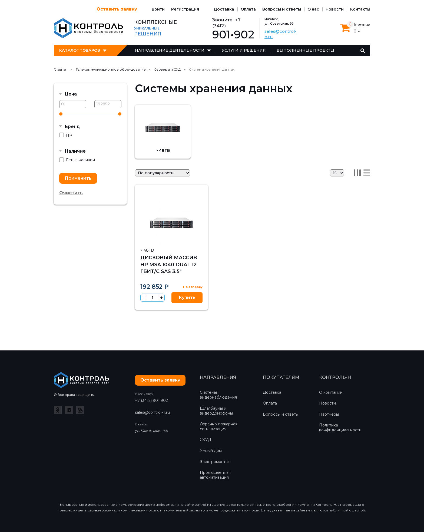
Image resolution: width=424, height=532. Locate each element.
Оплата (248, 9)
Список (366, 172)
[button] (161, 298)
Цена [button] (71, 94)
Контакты (360, 9)
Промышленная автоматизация (215, 475)
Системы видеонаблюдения (218, 395)
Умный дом (211, 450)
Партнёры (329, 414)
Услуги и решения (244, 50)
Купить (187, 297)
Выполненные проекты (305, 50)
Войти (158, 9)
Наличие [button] (75, 151)
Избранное (188, 193)
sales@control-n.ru (152, 412)
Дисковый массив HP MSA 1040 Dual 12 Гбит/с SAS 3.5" (168, 264)
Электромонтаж (215, 461)
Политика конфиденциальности (340, 427)
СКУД (205, 439)
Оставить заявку (117, 9)
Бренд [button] (72, 126)
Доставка (224, 9)
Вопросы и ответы (281, 9)
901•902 (233, 34)
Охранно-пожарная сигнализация (218, 426)
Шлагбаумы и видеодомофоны (216, 411)
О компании (331, 392)
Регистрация (185, 9)
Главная (60, 69)
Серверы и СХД (167, 69)
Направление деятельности (169, 50)
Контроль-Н (88, 28)
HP (65, 135)
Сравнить (200, 193)
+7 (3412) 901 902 (151, 400)
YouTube (80, 410)
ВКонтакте (69, 410)
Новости (335, 9)
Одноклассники (58, 410)
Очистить (71, 192)
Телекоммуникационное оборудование (111, 69)
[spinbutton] (152, 298)
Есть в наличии (77, 160)
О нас (313, 9)
